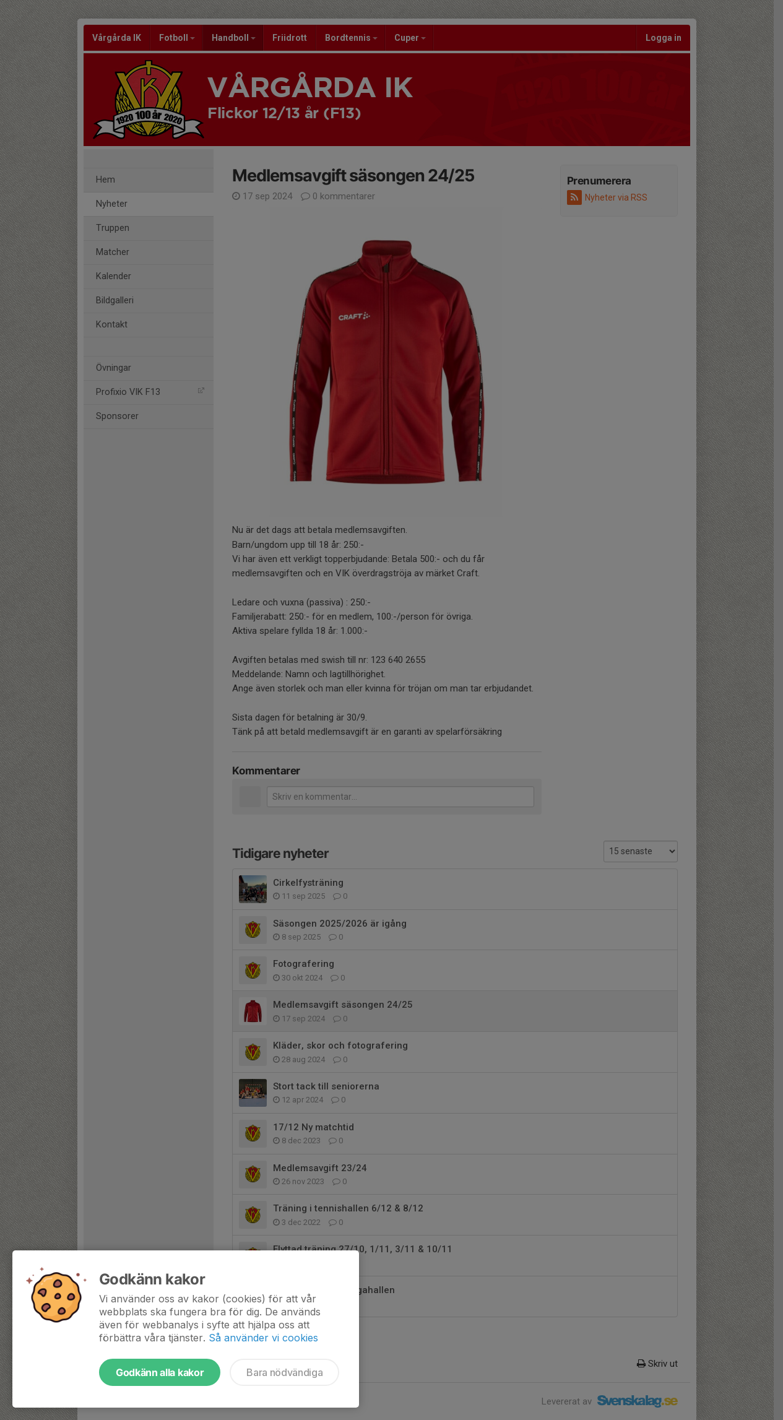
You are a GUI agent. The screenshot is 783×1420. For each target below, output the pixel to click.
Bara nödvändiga (284, 1372)
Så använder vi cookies (263, 1337)
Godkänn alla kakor (160, 1372)
